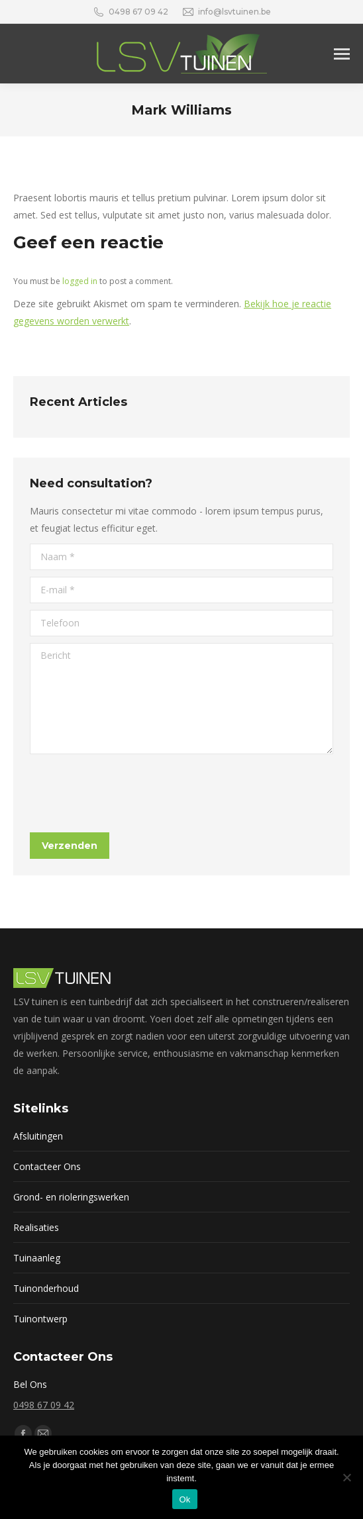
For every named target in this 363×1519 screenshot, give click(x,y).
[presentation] (130, 793)
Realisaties (36, 1227)
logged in (79, 281)
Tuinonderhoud (46, 1288)
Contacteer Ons (47, 1166)
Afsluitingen (38, 1136)
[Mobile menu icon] (342, 54)
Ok (184, 1499)
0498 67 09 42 (43, 1404)
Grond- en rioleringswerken (71, 1197)
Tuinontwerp (40, 1318)
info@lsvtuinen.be (226, 12)
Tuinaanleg (36, 1257)
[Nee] (346, 1477)
